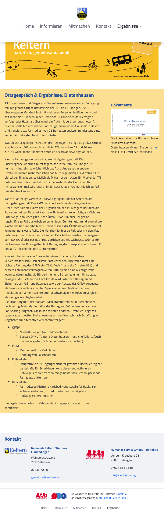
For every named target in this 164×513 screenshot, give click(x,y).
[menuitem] (28, 26)
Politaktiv (121, 493)
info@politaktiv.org (123, 475)
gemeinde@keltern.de (45, 477)
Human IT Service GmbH (113, 497)
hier (155, 147)
